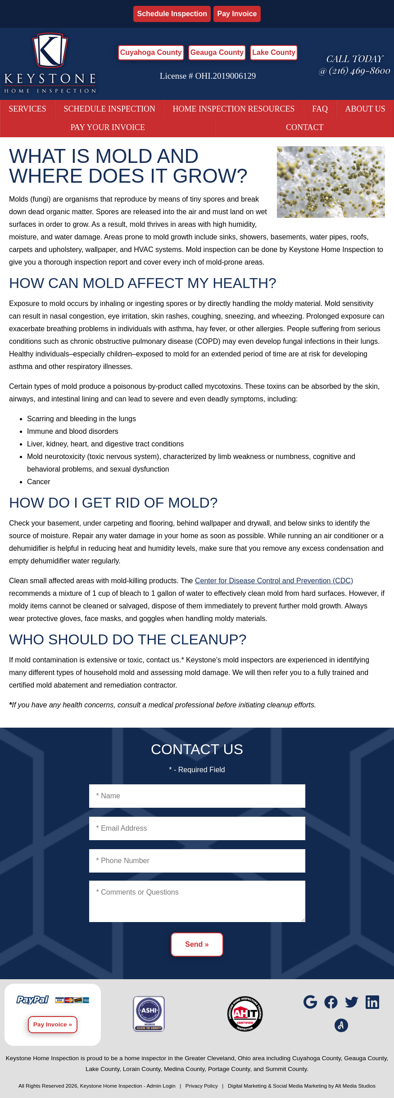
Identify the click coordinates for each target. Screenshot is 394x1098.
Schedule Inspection (172, 14)
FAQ (320, 108)
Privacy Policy (202, 1086)
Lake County (273, 52)
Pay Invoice (237, 14)
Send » (196, 944)
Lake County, (103, 1069)
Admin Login (160, 1086)
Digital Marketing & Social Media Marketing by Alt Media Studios (302, 1086)
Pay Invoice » (52, 1024)
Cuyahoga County (151, 52)
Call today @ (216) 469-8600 (355, 64)
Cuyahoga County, (317, 1058)
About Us (365, 108)
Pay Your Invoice (108, 127)
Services (27, 108)
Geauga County (217, 52)
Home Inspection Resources (234, 108)
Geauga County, (366, 1058)
